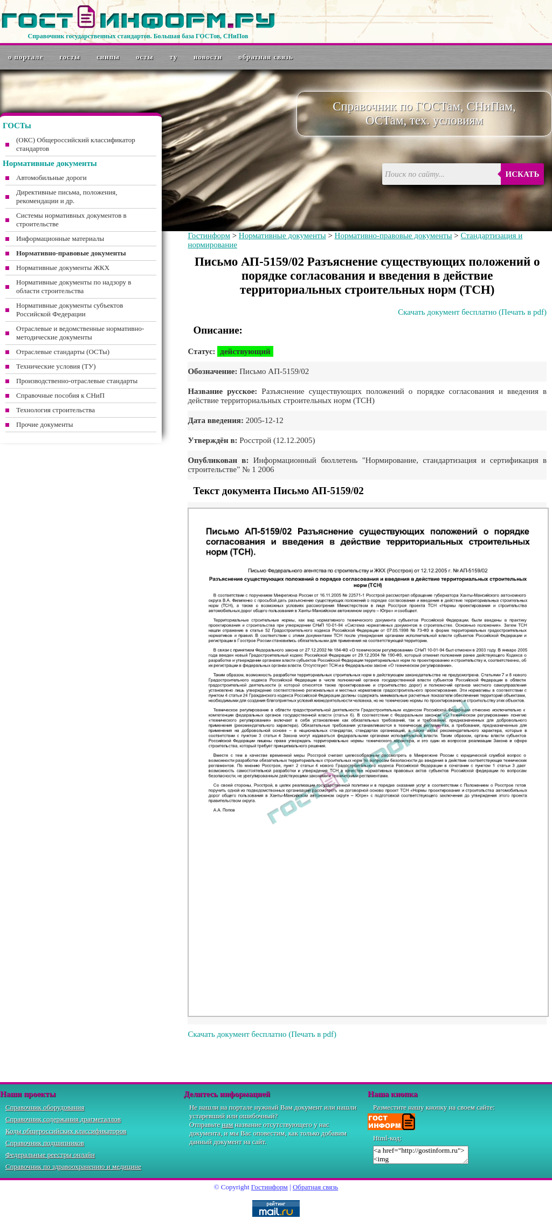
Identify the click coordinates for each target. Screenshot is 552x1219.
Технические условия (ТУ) (56, 366)
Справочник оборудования (45, 1107)
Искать (523, 174)
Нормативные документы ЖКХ (62, 268)
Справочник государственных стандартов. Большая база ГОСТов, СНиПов (137, 36)
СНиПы (108, 57)
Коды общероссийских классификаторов (65, 1131)
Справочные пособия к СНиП (60, 395)
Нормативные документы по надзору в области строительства (73, 286)
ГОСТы (69, 57)
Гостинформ (209, 235)
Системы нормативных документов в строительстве (71, 219)
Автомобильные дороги (51, 178)
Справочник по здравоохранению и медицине (73, 1166)
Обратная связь (265, 57)
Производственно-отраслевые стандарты (76, 381)
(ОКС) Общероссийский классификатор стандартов (75, 144)
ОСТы (144, 57)
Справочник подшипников (44, 1143)
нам (227, 1124)
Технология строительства (55, 410)
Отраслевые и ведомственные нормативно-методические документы (80, 332)
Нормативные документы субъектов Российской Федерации (69, 309)
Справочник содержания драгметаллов (63, 1119)
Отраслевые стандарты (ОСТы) (62, 352)
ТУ (174, 57)
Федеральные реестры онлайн (50, 1155)
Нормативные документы (282, 235)
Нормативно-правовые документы (393, 235)
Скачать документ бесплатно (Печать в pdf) (472, 312)
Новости (208, 57)
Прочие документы (44, 424)
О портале (25, 57)
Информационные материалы (60, 238)
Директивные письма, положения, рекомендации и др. (66, 196)
